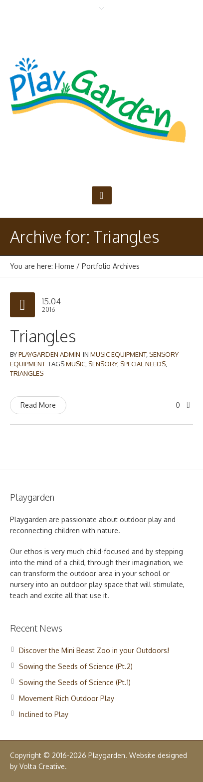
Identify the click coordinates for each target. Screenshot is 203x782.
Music (75, 364)
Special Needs (143, 364)
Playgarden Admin (49, 354)
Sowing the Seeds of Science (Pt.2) (76, 666)
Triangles (43, 336)
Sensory (102, 364)
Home (64, 266)
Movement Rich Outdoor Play (66, 698)
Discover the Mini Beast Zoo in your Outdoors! (94, 650)
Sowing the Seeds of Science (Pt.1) (75, 682)
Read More (38, 405)
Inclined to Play (43, 714)
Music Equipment (118, 354)
